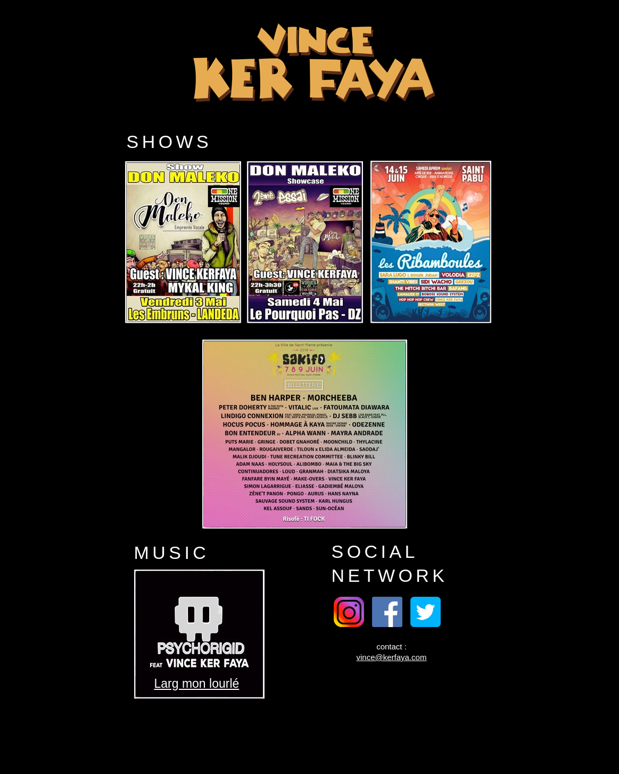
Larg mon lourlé (197, 683)
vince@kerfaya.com (392, 657)
